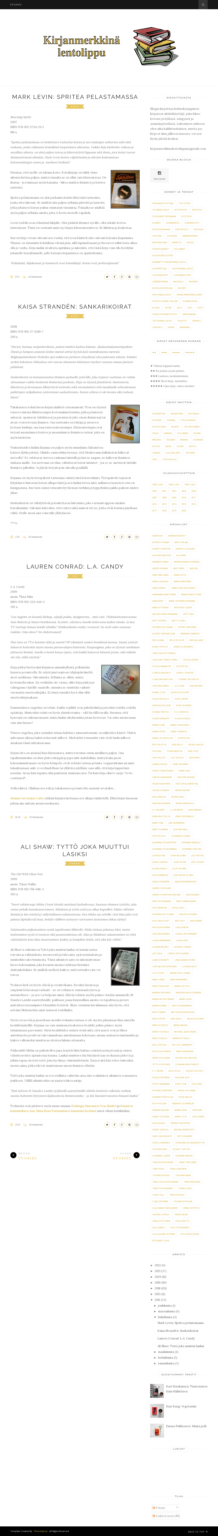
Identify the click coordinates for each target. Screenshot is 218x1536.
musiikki (193, 281)
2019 (174, 510)
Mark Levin (185, 999)
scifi (189, 307)
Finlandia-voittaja (162, 203)
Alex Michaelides (161, 555)
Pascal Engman (161, 1077)
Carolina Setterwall (164, 653)
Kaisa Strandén (161, 881)
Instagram (159, 175)
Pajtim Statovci (194, 1070)
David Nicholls (160, 698)
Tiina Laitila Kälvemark (165, 1181)
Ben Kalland (196, 640)
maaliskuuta (166, 1352)
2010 (184, 497)
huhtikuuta (165, 1317)
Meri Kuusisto (160, 1025)
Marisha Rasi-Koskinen (188, 992)
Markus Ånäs (159, 1005)
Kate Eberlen (159, 907)
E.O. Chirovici (181, 711)
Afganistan (158, 413)
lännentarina (160, 281)
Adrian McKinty (177, 535)
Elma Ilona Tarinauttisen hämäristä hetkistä (66, 1111)
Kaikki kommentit (166, 1516)
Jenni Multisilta (161, 816)
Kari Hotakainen (161, 901)
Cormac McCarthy (188, 679)
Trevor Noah (177, 1194)
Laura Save (182, 940)
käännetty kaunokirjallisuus (169, 261)
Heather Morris (186, 777)
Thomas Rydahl (161, 1175)
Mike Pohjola (159, 1038)
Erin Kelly (177, 744)
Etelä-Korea (159, 426)
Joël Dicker (197, 862)
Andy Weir (178, 568)
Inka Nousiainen (161, 803)
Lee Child (157, 953)
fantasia (198, 229)
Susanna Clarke (161, 1155)
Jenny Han (157, 822)
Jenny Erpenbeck (184, 816)
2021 (157, 1271)
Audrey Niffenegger (163, 633)
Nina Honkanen (184, 1051)
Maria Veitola (182, 986)
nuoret (182, 288)
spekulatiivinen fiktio (164, 314)
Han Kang (194, 757)
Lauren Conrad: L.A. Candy (75, 566)
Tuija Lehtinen (160, 1201)
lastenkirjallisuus (182, 268)
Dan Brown (195, 685)
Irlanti (175, 426)
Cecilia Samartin (161, 666)
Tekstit (159, 1508)
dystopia (186, 216)
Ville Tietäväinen (179, 1227)
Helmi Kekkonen (161, 783)
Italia (155, 433)
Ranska (184, 439)
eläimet (156, 222)
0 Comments (35, 276)
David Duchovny (180, 692)
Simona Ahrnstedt (184, 1129)
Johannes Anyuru (192, 848)
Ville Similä (158, 1227)
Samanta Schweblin (183, 1103)
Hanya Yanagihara (162, 770)
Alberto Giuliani (185, 548)
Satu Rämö (198, 1116)
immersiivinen (190, 235)
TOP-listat (185, 203)
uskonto (157, 327)
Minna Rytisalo (181, 1038)
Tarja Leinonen (178, 1168)
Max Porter (159, 1018)
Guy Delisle (177, 757)
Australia (193, 413)
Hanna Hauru (159, 764)
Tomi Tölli (158, 1194)
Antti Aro (188, 614)
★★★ (164, 352)
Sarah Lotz (180, 1116)
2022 (158, 1265)
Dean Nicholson (161, 705)
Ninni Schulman (161, 1057)
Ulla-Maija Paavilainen (165, 1207)
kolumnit (179, 248)
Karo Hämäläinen (186, 901)
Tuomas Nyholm (182, 1201)
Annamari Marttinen (164, 594)
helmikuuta (165, 1357)
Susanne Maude (184, 1155)
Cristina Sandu (160, 685)
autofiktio (180, 209)
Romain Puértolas (162, 1096)
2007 (154, 497)
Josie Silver (180, 862)
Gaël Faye (193, 751)
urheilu (196, 320)
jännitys (176, 242)
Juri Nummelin (160, 875)
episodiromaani (161, 229)
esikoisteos (181, 229)
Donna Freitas (160, 711)
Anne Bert (158, 600)
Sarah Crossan (160, 1116)
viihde (171, 327)
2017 (154, 510)
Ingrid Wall (178, 796)
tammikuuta (166, 1363)
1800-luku (157, 484)
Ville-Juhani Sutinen (163, 1234)
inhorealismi (159, 242)
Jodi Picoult (159, 835)
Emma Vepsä (159, 731)
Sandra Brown (160, 1110)
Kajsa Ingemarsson (185, 881)
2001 (164, 490)
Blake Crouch (160, 646)
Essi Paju (157, 751)
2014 (174, 504)
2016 (193, 504)
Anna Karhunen (182, 581)
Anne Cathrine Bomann (182, 600)
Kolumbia (182, 433)
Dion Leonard (184, 705)
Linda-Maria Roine (185, 959)
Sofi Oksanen (184, 1136)
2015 (184, 504)
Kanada (168, 433)
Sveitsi (192, 446)
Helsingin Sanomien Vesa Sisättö (93, 1106)
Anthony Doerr (183, 607)
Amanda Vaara (160, 561)
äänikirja (185, 327)
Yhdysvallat (169, 459)
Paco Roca (174, 1070)
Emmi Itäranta (179, 731)
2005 (184, 490)
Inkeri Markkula (184, 803)
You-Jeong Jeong (189, 1234)
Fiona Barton (174, 751)
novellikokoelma (162, 288)
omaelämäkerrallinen (189, 294)
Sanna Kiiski (180, 1110)
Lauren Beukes (160, 946)
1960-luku (173, 484)
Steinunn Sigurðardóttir (190, 1142)
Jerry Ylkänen (160, 829)
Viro (154, 459)
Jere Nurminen (176, 822)
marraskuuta (166, 1311)
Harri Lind (184, 770)
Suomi (180, 446)
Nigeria (171, 439)
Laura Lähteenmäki (186, 933)
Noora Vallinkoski (186, 1057)
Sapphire (197, 1110)
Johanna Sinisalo (191, 842)
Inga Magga (159, 796)
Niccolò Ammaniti (182, 1044)
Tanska (156, 452)
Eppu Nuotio (159, 744)
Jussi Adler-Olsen (183, 875)
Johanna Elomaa (180, 835)
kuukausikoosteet (163, 255)
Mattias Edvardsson (182, 1012)
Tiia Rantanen (183, 1175)
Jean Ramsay (195, 809)
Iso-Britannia (191, 426)
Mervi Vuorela (160, 1031)
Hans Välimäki (180, 764)
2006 (193, 490)
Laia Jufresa (181, 927)
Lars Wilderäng (161, 933)
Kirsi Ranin (196, 920)
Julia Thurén (179, 868)
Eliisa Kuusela (182, 718)
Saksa (168, 446)
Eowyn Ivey (184, 738)
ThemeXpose (40, 1531)
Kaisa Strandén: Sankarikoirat (75, 306)
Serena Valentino (180, 1123)
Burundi (157, 420)
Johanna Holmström (164, 842)
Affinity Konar (160, 542)
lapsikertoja (159, 268)
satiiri (168, 307)
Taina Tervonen (187, 1162)
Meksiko (156, 439)
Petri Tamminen (161, 1083)
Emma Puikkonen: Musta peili (186, 1426)
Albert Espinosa (161, 548)
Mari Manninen (178, 979)
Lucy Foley (158, 972)
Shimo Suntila (160, 1129)
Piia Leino (197, 1083)
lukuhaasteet (160, 275)
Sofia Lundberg (161, 1142)
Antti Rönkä (159, 620)
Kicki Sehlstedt (161, 920)
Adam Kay (157, 535)
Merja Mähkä (180, 1025)
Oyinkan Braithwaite (187, 1064)
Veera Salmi (181, 1214)
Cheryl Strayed (185, 672)
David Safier (181, 698)
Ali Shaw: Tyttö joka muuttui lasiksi (180, 1346)
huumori (172, 235)
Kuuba (197, 433)
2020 (184, 510)
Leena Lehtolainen (178, 953)
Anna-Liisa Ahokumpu (183, 587)
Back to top (198, 1531)
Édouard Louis (160, 1240)
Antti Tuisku (178, 620)
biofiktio (197, 209)
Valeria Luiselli (161, 1214)
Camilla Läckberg (183, 646)
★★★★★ (75, 863)
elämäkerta (172, 222)
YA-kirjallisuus (160, 209)
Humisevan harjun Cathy (27, 798)
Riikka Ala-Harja (187, 1090)
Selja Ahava (158, 1123)
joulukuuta (165, 1305)
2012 (154, 504)
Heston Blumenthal (186, 783)
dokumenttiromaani (164, 216)
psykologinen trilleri (165, 301)
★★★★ (75, 106)
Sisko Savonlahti (162, 1136)
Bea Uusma (158, 640)
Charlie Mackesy (161, 672)
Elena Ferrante (161, 718)
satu (179, 307)
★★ (154, 352)
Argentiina (176, 413)
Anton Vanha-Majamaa (165, 614)
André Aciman (160, 568)
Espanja (171, 420)
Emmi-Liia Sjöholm (162, 738)
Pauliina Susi (182, 1077)
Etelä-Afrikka (188, 420)
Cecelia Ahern (190, 659)
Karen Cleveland (161, 888)
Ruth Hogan (159, 1103)
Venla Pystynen (161, 1220)
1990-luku (189, 484)
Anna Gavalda (160, 581)
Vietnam (190, 452)
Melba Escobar (195, 1018)
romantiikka (190, 301)
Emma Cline (158, 724)
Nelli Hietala (159, 1044)
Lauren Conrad (182, 946)
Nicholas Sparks (161, 1051)
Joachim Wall (180, 829)
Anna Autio (180, 574)
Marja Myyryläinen (163, 999)
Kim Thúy (180, 920)
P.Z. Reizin (157, 1070)
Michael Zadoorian (185, 1031)
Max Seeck (176, 1018)
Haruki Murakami (162, 777)
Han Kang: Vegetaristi (181, 1406)
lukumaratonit (182, 275)
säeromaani (189, 314)
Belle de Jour (176, 640)
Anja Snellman (160, 574)
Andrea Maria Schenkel (187, 561)
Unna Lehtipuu (191, 1207)
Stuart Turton (181, 1149)
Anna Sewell (159, 587)
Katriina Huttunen (163, 914)
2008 (164, 497)
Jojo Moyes (197, 855)
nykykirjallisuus (161, 294)
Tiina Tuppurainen (162, 1188)
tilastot (182, 320)
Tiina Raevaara (192, 1181)
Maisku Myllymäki (180, 972)
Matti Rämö (159, 1012)
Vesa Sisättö (182, 1220)
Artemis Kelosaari (162, 627)
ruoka (156, 307)
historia (157, 235)
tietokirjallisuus (162, 320)
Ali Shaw (181, 555)
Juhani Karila (159, 868)
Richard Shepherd (162, 1090)
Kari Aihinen (192, 894)
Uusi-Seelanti (173, 452)
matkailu (178, 281)
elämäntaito (192, 222)
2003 (174, 490)
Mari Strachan (160, 986)
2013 (164, 504)
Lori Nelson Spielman (164, 966)
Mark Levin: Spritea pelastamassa (75, 96)
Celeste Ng (182, 666)
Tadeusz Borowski (162, 1162)
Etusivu (16, 4)
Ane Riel (193, 568)
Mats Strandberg (182, 1005)
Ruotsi (156, 446)
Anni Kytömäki (160, 607)
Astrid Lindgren (187, 627)
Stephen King (159, 1149)
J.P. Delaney (158, 809)
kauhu (190, 242)
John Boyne (158, 855)
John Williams (178, 855)
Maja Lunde (158, 979)
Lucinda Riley (189, 966)
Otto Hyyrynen (161, 1064)
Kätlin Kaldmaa (161, 927)
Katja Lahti (178, 907)
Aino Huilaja (181, 542)
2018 (164, 510)
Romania (198, 439)
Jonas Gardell (160, 862)
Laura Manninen (161, 940)
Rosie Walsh (185, 1096)
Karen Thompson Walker (166, 894)
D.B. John (179, 685)
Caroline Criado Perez (165, 659)
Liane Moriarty (161, 959)
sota (200, 307)
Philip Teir (181, 1083)
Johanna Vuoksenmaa (164, 848)
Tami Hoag (158, 1168)
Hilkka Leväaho (161, 790)
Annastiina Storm (191, 594)
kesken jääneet (160, 248)
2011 (193, 497)
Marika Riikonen (161, 992)
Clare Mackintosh (162, 679)
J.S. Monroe (176, 809)
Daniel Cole (159, 692)
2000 (154, 490)
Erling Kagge (196, 744)
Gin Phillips (159, 757)
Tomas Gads (185, 1188)
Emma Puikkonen (179, 724)
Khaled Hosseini (188, 914)
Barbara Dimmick (190, 633)
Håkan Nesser (182, 790)
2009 (75, 576)
